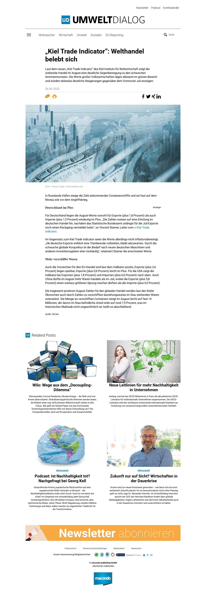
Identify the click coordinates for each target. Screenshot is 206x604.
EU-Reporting (114, 34)
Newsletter (142, 7)
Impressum (136, 547)
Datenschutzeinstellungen (95, 547)
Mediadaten (119, 547)
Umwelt (82, 34)
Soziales (96, 34)
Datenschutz (70, 547)
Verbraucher (47, 34)
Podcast (155, 7)
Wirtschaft (66, 34)
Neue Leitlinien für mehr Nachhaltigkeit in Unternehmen (143, 386)
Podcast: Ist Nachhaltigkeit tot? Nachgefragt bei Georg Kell (62, 477)
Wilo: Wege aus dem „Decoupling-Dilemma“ (62, 386)
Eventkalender (171, 7)
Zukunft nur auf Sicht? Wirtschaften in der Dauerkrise (143, 477)
